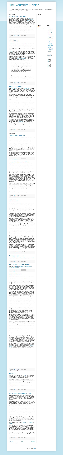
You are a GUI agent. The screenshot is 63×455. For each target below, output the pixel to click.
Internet (18, 83)
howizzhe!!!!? (12, 373)
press (15, 159)
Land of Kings (14, 88)
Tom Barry (24, 422)
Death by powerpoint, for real (16, 255)
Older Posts (33, 441)
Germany (18, 370)
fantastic (20, 122)
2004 (48, 65)
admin (12, 36)
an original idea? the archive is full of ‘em (19, 162)
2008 (48, 60)
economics (13, 196)
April (49, 51)
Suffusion (28, 20)
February (49, 54)
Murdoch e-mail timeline (27, 137)
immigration (16, 196)
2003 (48, 66)
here (14, 258)
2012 (48, 26)
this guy (29, 18)
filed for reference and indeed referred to (19, 264)
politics (19, 196)
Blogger (35, 448)
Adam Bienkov (30, 422)
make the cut (21, 121)
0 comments (18, 35)
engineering (15, 83)
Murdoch (13, 159)
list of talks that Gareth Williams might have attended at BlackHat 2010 (23, 257)
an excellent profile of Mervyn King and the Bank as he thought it (19, 232)
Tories (16, 159)
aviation (16, 370)
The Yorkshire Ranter (24, 5)
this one (25, 375)
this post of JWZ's (26, 88)
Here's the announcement (21, 58)
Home (22, 441)
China (12, 83)
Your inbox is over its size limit (17, 135)
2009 (48, 59)
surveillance (20, 83)
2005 (48, 64)
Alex (39, 26)
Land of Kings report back (15, 86)
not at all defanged (14, 41)
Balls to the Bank (13, 201)
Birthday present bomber (15, 274)
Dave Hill (10, 423)
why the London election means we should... (20, 393)
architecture (13, 370)
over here (31, 19)
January (49, 55)
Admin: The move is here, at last (17, 16)
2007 (48, 61)
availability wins (29, 412)
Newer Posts (11, 441)
